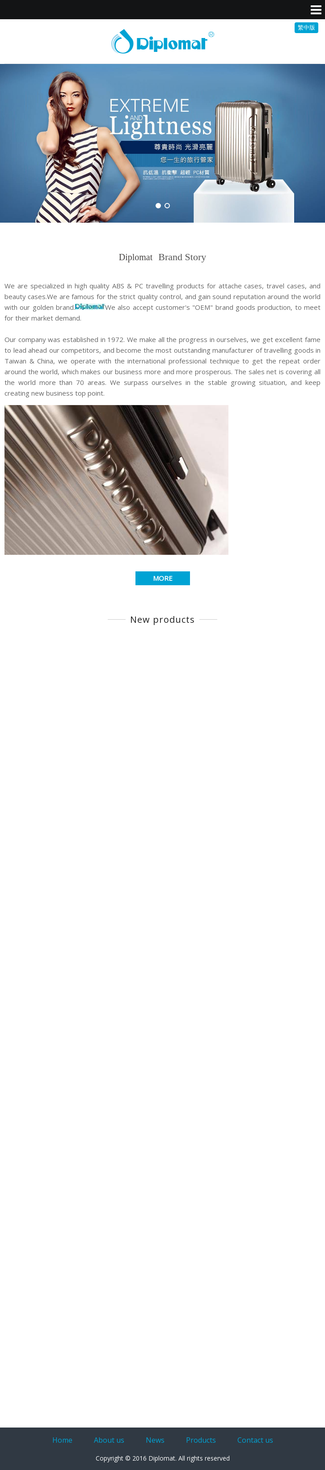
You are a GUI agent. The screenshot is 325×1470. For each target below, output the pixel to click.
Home (62, 1440)
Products (201, 1440)
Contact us (255, 1440)
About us (109, 1440)
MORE (163, 578)
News (155, 1440)
